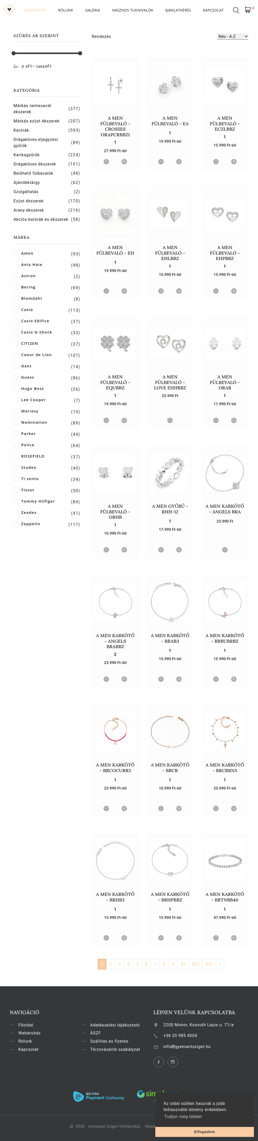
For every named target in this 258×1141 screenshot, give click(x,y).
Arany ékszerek (29, 210)
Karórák (21, 130)
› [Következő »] (220, 964)
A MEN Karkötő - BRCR (170, 767)
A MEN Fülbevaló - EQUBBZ (115, 382)
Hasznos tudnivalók (132, 10)
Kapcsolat (213, 10)
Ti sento (26, 478)
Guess (24, 377)
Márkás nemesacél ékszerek (32, 108)
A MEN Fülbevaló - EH (115, 250)
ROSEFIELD (29, 456)
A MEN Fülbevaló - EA (170, 121)
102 (195, 964)
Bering (25, 287)
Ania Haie (28, 264)
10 (183, 964)
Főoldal (30, 1024)
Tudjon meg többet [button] (183, 1116)
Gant (23, 366)
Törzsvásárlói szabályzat (119, 1049)
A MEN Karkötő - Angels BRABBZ (115, 640)
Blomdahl (28, 298)
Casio (23, 309)
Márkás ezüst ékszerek (37, 121)
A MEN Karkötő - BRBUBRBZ (225, 638)
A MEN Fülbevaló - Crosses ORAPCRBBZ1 (115, 126)
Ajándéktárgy (27, 182)
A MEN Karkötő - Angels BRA (225, 509)
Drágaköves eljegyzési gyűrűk (36, 142)
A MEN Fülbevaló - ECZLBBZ (225, 123)
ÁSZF (99, 1033)
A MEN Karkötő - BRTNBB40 (225, 897)
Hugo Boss (29, 388)
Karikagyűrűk (27, 154)
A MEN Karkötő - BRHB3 (115, 897)
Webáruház (35, 10)
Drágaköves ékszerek (35, 164)
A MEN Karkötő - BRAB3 (170, 638)
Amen (24, 253)
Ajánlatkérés (178, 10)
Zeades (25, 512)
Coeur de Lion (33, 354)
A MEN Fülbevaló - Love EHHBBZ (170, 382)
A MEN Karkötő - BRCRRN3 (225, 767)
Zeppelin (27, 523)
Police (24, 445)
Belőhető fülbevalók (33, 173)
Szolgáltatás (26, 191)
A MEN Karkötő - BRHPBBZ (170, 897)
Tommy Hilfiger (34, 501)
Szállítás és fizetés (113, 1041)
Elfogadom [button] (204, 1132)
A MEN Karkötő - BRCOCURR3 (115, 767)
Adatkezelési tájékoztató (119, 1024)
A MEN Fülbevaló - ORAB (225, 382)
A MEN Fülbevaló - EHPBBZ (225, 252)
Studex (25, 467)
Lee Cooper (30, 399)
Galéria (92, 10)
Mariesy (26, 411)
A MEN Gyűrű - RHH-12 (170, 509)
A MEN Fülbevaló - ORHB (115, 511)
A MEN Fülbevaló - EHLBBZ (170, 252)
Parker (25, 433)
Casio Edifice (32, 321)
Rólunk (65, 10)
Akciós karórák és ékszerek (41, 219)
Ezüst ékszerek (29, 201)
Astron (25, 275)
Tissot (24, 490)
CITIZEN (26, 343)
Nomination (30, 422)
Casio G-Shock (33, 332)
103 (209, 964)
